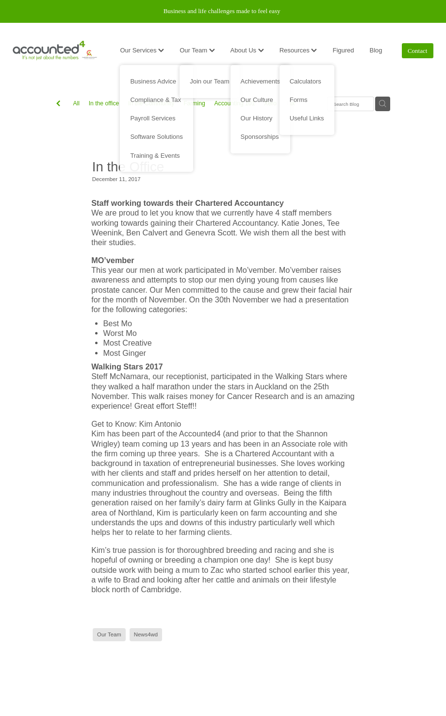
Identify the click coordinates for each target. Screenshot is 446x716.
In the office (104, 103)
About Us (247, 50)
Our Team (197, 50)
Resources (298, 50)
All (76, 103)
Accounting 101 (234, 103)
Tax (290, 103)
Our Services (142, 50)
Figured (343, 50)
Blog (376, 50)
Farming (194, 103)
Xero (270, 103)
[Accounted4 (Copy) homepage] (55, 50)
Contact (417, 50)
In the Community (151, 103)
